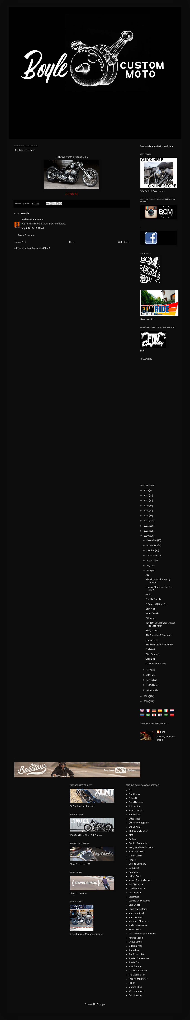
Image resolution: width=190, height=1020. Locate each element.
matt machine (29, 219)
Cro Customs (135, 827)
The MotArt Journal (138, 970)
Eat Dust (133, 839)
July (148, 566)
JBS (147, 575)
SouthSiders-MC (137, 954)
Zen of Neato (135, 995)
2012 (146, 526)
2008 (146, 701)
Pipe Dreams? (153, 654)
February (151, 685)
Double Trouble (153, 599)
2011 (146, 531)
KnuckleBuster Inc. (137, 888)
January (150, 690)
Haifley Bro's (135, 876)
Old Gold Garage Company (142, 934)
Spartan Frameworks (139, 958)
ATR (130, 790)
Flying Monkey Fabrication (141, 847)
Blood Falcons (136, 802)
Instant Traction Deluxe (140, 880)
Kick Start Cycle (136, 884)
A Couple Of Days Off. (157, 604)
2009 (146, 696)
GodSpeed (134, 868)
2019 (146, 490)
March (149, 680)
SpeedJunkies (135, 966)
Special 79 (134, 962)
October (150, 550)
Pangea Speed (136, 938)
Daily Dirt (150, 649)
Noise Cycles (135, 929)
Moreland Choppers (138, 921)
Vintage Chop (135, 987)
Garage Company (137, 864)
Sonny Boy (134, 950)
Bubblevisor (134, 814)
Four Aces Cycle (136, 851)
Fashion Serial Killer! (138, 843)
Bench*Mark (152, 613)
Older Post (123, 242)
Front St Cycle (135, 856)
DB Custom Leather (138, 831)
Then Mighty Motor (138, 979)
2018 (146, 495)
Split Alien (150, 609)
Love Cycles (134, 905)
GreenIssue (134, 872)
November (151, 545)
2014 (146, 515)
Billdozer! (150, 618)
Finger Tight (152, 640)
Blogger (101, 1004)
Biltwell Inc (134, 798)
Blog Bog (150, 659)
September (152, 555)
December (151, 540)
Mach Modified (136, 913)
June (148, 571)
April (148, 675)
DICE (131, 835)
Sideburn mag (135, 946)
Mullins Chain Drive (138, 925)
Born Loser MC (136, 810)
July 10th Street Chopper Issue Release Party (160, 624)
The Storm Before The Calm (159, 645)
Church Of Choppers (139, 823)
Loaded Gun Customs (139, 901)
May (148, 670)
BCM (162, 732)
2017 (146, 500)
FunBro (132, 860)
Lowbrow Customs (138, 909)
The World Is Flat (137, 975)
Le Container (135, 892)
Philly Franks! (152, 630)
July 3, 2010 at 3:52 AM (33, 228)
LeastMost (134, 897)
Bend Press (134, 794)
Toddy (132, 983)
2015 (146, 510)
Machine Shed (135, 917)
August (150, 560)
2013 (146, 520)
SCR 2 (148, 595)
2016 (146, 505)
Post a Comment (26, 235)
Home (72, 242)
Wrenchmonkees (137, 991)
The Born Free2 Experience (159, 635)
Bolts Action (134, 806)
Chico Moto (134, 819)
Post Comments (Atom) (38, 248)
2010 (146, 536)
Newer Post (20, 242)
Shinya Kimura (135, 942)
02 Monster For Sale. (156, 663)
